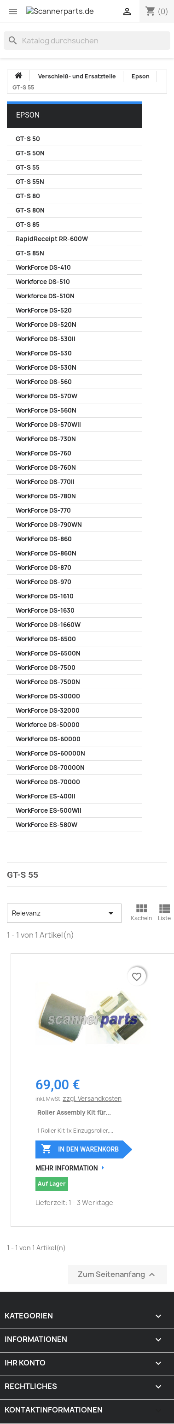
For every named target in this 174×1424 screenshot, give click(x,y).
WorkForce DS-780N (46, 496)
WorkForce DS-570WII (48, 424)
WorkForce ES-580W (46, 825)
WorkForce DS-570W (46, 396)
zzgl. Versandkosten (92, 1098)
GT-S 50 (28, 139)
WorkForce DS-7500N (48, 682)
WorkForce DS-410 (43, 267)
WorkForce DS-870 (43, 567)
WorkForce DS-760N (46, 467)
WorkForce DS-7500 (45, 667)
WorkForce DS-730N (46, 439)
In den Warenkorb (80, 1148)
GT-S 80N (30, 210)
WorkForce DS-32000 (48, 710)
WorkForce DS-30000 (48, 696)
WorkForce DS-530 (44, 353)
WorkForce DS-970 (43, 582)
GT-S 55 (28, 167)
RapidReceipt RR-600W (52, 239)
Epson (28, 115)
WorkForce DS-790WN (49, 524)
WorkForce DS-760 (43, 453)
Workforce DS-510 (43, 282)
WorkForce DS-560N (46, 410)
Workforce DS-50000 (48, 725)
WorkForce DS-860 (44, 539)
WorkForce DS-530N (46, 367)
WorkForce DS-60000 (48, 739)
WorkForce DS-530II (45, 339)
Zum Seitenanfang (117, 1275)
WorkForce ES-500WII (48, 810)
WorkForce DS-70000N (50, 767)
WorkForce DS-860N (46, 553)
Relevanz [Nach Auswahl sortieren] (64, 913)
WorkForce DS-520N (46, 324)
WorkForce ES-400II (45, 796)
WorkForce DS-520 (44, 310)
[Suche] (87, 40)
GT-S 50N (30, 153)
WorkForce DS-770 (43, 510)
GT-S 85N (30, 253)
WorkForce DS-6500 (46, 639)
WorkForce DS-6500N (48, 653)
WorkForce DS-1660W (48, 624)
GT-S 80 (28, 196)
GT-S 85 (28, 224)
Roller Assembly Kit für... (74, 1112)
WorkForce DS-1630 (45, 610)
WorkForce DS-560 (44, 382)
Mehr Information (66, 1168)
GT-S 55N (30, 181)
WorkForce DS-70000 (48, 782)
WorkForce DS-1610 (45, 596)
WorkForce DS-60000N (50, 753)
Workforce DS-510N (45, 296)
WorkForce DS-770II (45, 482)
